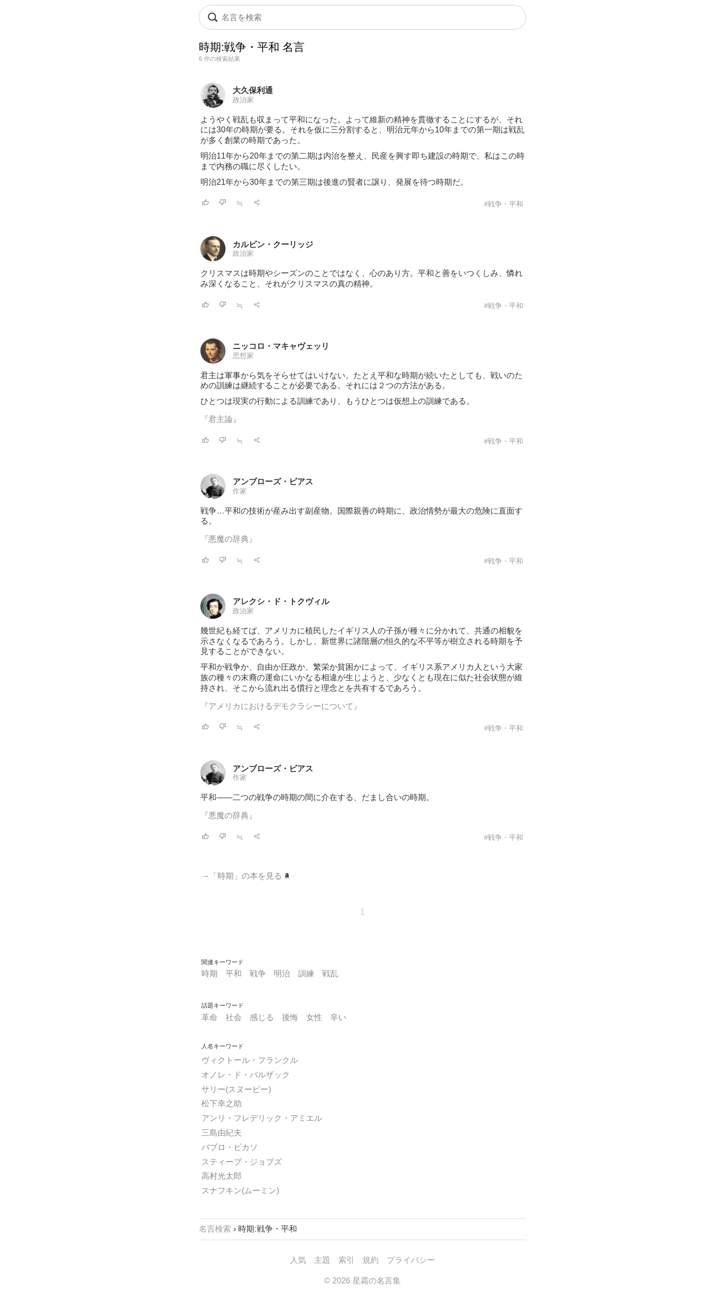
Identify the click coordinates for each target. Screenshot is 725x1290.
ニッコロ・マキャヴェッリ (281, 346)
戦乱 (330, 973)
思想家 (243, 355)
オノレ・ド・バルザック (245, 1074)
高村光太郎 (221, 1176)
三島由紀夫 (221, 1132)
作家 (240, 491)
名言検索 (215, 1229)
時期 (209, 973)
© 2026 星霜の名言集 (362, 1280)
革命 (209, 1017)
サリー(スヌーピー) (236, 1089)
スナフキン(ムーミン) (240, 1190)
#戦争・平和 (503, 204)
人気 (298, 1260)
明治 (282, 973)
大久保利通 (253, 90)
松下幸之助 (221, 1103)
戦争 (258, 973)
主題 (322, 1260)
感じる (262, 1017)
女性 (314, 1017)
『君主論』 (220, 419)
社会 (234, 1017)
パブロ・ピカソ (229, 1147)
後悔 (290, 1017)
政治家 (243, 100)
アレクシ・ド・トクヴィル (281, 601)
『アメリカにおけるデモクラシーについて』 (280, 706)
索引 (346, 1260)
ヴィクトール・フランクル (249, 1060)
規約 (370, 1260)
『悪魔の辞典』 (228, 539)
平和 (234, 973)
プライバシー (411, 1260)
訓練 (306, 973)
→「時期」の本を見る (245, 876)
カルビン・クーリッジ (273, 244)
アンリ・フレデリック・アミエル (261, 1118)
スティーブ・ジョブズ (241, 1162)
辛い (338, 1017)
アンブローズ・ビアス (273, 481)
